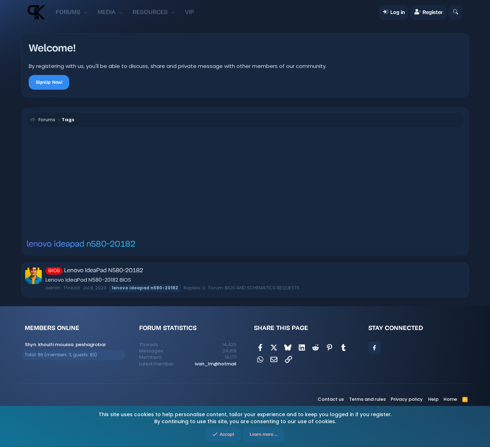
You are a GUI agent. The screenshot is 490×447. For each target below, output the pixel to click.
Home (450, 399)
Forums (68, 12)
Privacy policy (407, 399)
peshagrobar (91, 344)
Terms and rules (367, 399)
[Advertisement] (245, 183)
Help (433, 399)
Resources (150, 12)
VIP (189, 12)
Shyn (30, 344)
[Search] (455, 12)
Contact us (331, 399)
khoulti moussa (55, 344)
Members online (52, 327)
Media (106, 12)
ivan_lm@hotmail (215, 363)
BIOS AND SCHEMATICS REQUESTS (262, 287)
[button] (86, 12)
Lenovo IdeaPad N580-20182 (94, 271)
